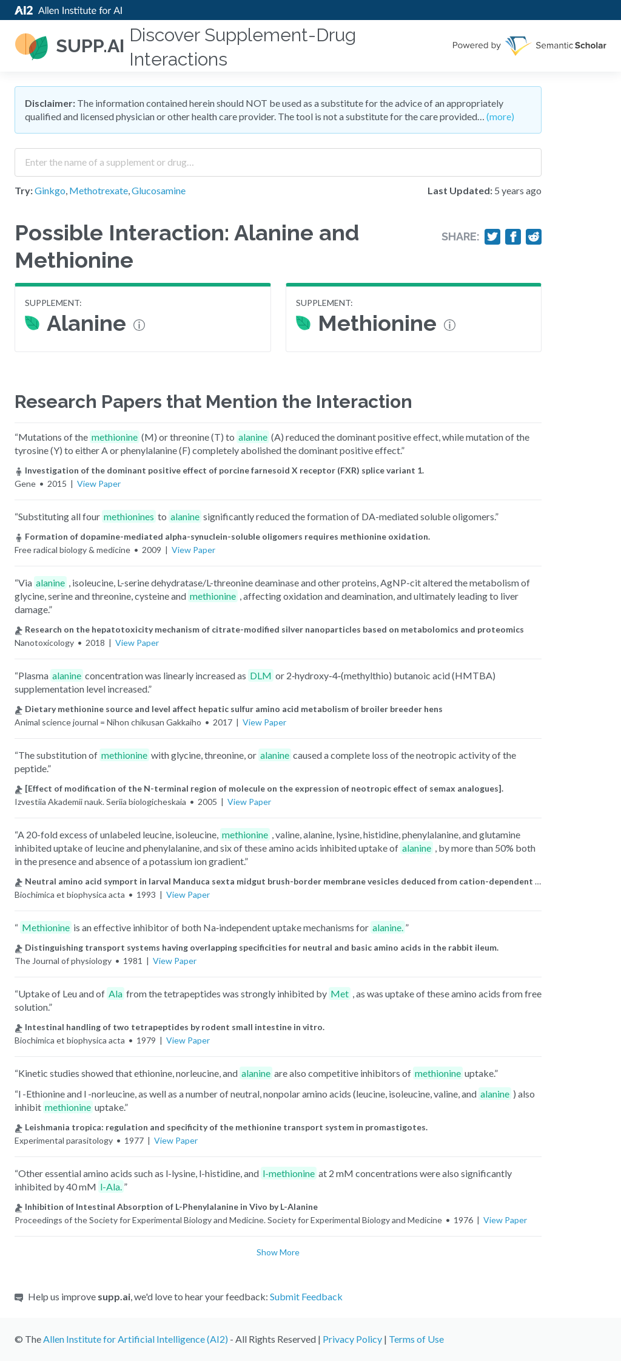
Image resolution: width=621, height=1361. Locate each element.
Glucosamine (159, 190)
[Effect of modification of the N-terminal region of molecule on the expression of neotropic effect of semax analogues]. (259, 788)
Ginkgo (50, 190)
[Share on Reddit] (533, 236)
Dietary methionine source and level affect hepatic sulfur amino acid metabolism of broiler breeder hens (229, 709)
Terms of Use (416, 1339)
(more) (500, 116)
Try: (24, 190)
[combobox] (278, 158)
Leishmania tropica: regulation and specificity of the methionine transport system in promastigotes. (221, 1127)
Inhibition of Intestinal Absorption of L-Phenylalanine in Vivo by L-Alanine (166, 1206)
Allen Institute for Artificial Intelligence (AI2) (135, 1339)
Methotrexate (98, 190)
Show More (278, 1252)
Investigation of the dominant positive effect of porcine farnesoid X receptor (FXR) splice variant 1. (219, 470)
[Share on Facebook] (513, 236)
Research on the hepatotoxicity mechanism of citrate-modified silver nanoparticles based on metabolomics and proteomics (269, 629)
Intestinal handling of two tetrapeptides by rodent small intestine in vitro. (169, 1027)
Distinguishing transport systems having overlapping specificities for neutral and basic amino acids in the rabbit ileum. (256, 947)
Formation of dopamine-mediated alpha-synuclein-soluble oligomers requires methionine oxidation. (222, 536)
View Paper (99, 483)
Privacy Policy (352, 1339)
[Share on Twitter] (492, 236)
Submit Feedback (306, 1296)
